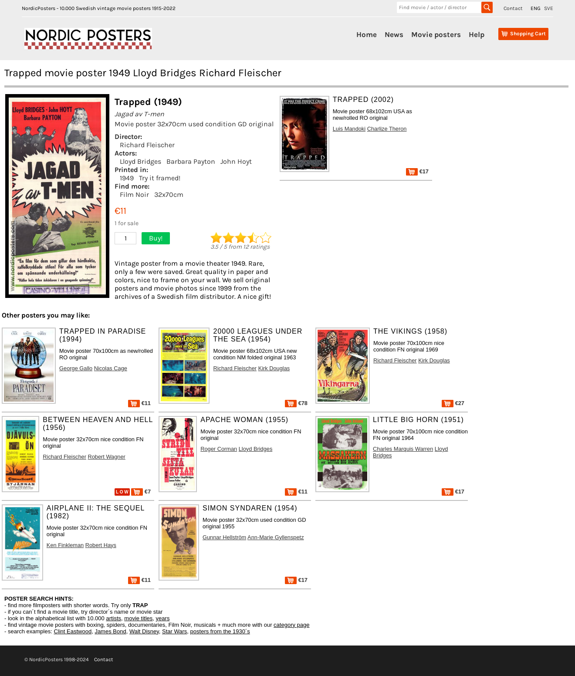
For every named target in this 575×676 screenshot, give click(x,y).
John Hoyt (236, 161)
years (163, 618)
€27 (453, 403)
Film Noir (134, 194)
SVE (548, 8)
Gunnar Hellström (224, 537)
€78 (296, 403)
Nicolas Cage (110, 368)
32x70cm (168, 194)
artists (113, 618)
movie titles (138, 618)
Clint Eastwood (72, 631)
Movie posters (436, 34)
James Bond (110, 631)
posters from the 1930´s (220, 631)
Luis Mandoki (349, 128)
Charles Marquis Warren (403, 449)
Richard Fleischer (147, 145)
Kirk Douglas (274, 368)
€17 (417, 171)
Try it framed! (159, 178)
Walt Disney (144, 631)
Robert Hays (100, 545)
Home (366, 34)
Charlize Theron (387, 128)
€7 (141, 491)
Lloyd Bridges (140, 161)
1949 (127, 178)
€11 (139, 403)
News (394, 34)
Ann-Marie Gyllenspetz (275, 537)
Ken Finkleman (65, 545)
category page (291, 625)
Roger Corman (218, 449)
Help (476, 34)
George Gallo (75, 368)
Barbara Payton (190, 161)
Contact (513, 8)
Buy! (155, 238)
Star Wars (174, 631)
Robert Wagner (106, 456)
